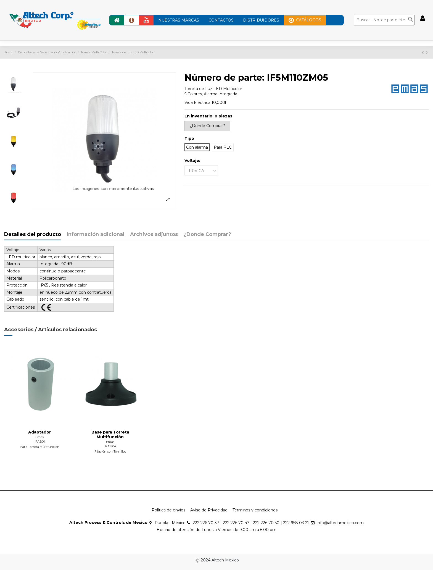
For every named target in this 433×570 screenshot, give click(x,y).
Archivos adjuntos (154, 234)
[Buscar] (384, 20)
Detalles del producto (32, 234)
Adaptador (39, 432)
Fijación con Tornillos (110, 451)
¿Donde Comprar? (207, 234)
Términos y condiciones (255, 510)
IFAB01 (40, 441)
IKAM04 (110, 446)
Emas (39, 437)
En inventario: (198, 116)
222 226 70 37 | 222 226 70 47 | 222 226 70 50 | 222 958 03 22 (251, 522)
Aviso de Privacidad (209, 510)
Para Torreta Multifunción (39, 447)
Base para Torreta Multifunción (110, 434)
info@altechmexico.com (340, 522)
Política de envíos (168, 510)
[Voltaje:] (201, 171)
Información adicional (95, 234)
